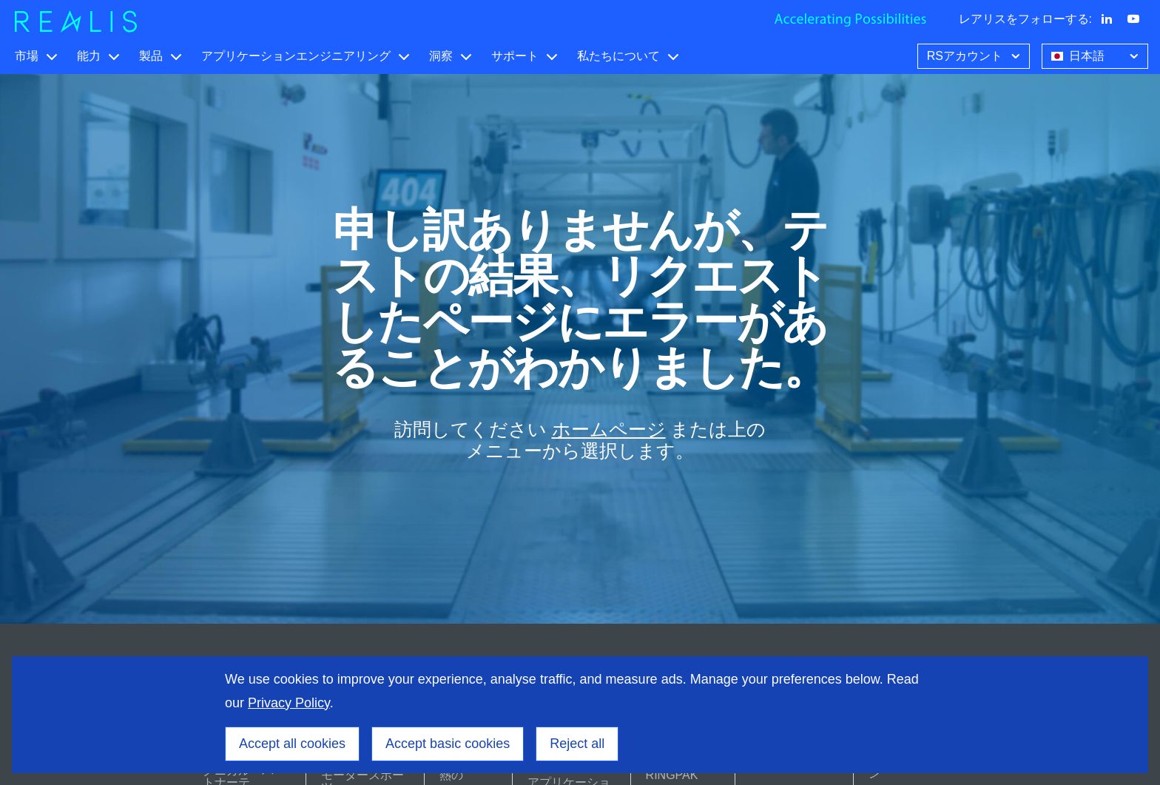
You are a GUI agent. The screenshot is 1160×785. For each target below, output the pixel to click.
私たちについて (618, 56)
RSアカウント (975, 54)
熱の (451, 775)
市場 (26, 56)
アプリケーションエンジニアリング (296, 56)
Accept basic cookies (447, 743)
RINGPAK (672, 775)
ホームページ (609, 429)
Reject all (577, 743)
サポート (515, 56)
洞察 (441, 56)
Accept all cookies (292, 743)
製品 (151, 56)
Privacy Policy (289, 702)
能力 (89, 56)
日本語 (1096, 54)
